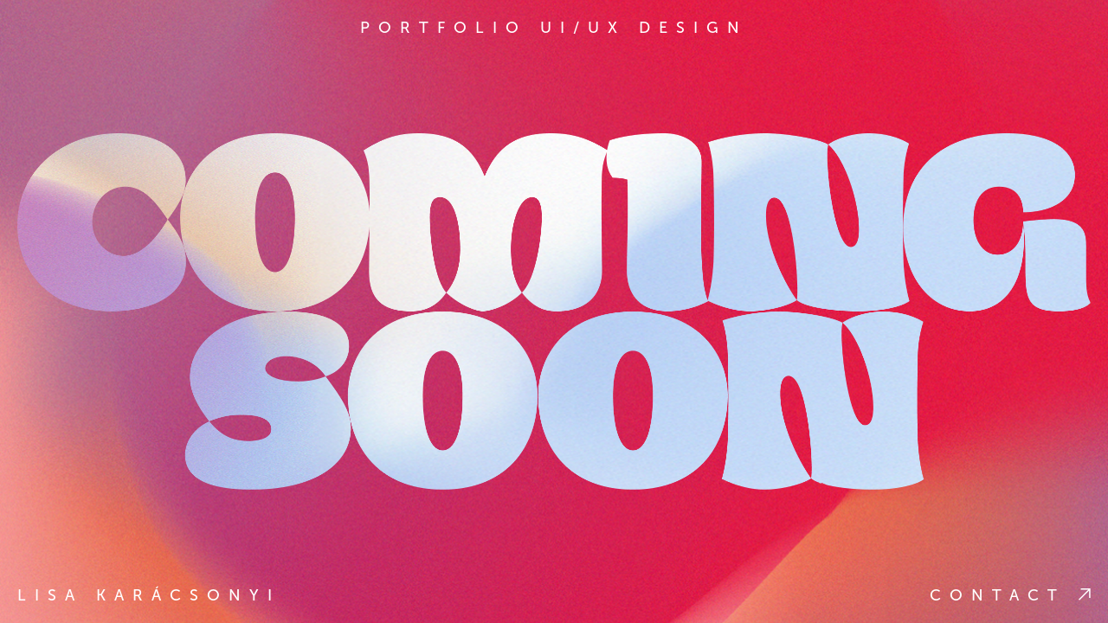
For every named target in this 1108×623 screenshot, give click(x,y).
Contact (1010, 595)
